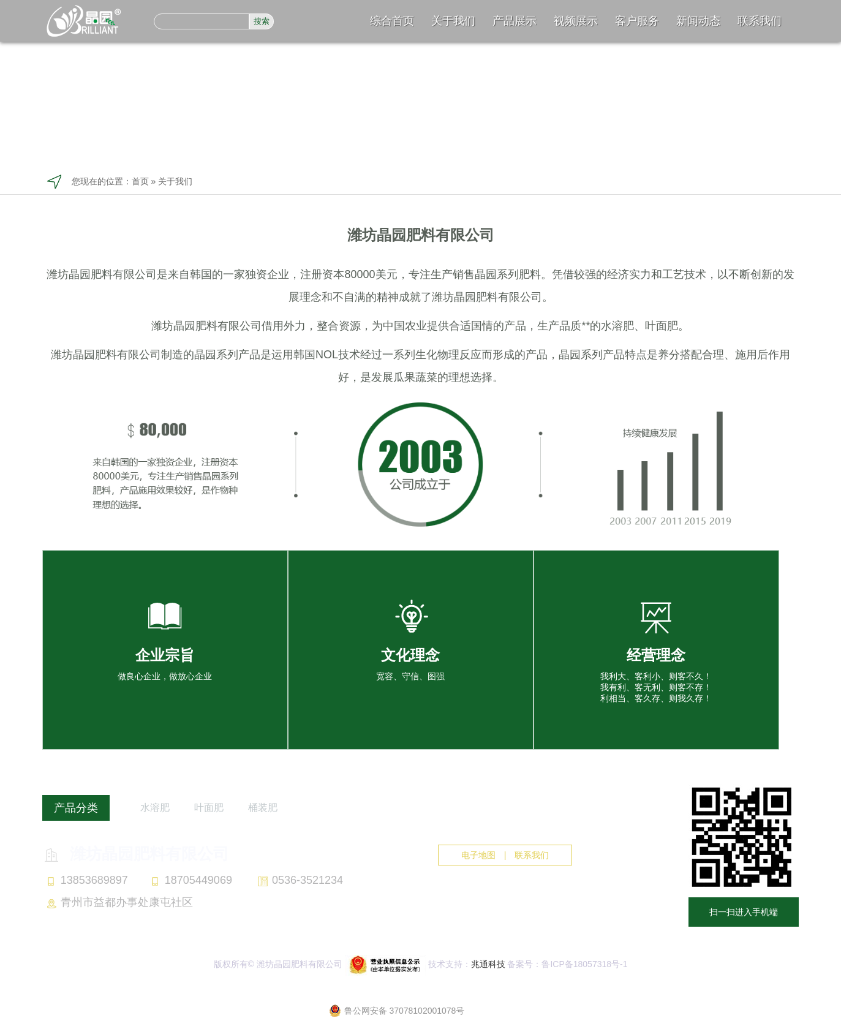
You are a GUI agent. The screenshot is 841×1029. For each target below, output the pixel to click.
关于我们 (453, 21)
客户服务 (637, 21)
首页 (140, 181)
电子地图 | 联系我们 (505, 855)
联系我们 (759, 21)
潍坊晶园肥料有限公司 (135, 854)
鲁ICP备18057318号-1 (584, 964)
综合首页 (392, 21)
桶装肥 (262, 807)
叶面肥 (209, 807)
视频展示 (576, 21)
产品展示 (514, 21)
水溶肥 (155, 807)
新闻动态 (698, 21)
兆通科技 (488, 964)
